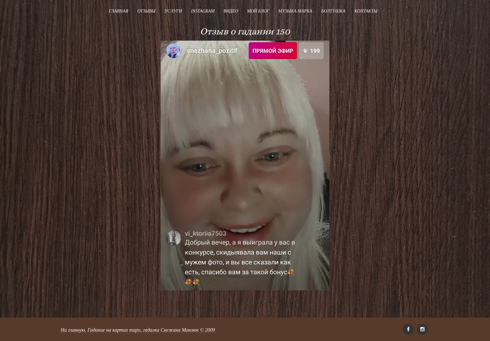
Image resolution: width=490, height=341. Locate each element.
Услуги (173, 11)
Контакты (366, 11)
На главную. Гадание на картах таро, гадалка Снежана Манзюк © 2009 (138, 330)
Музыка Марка (295, 11)
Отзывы (146, 11)
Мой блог (258, 11)
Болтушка (333, 11)
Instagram (202, 11)
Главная (118, 11)
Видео (230, 11)
